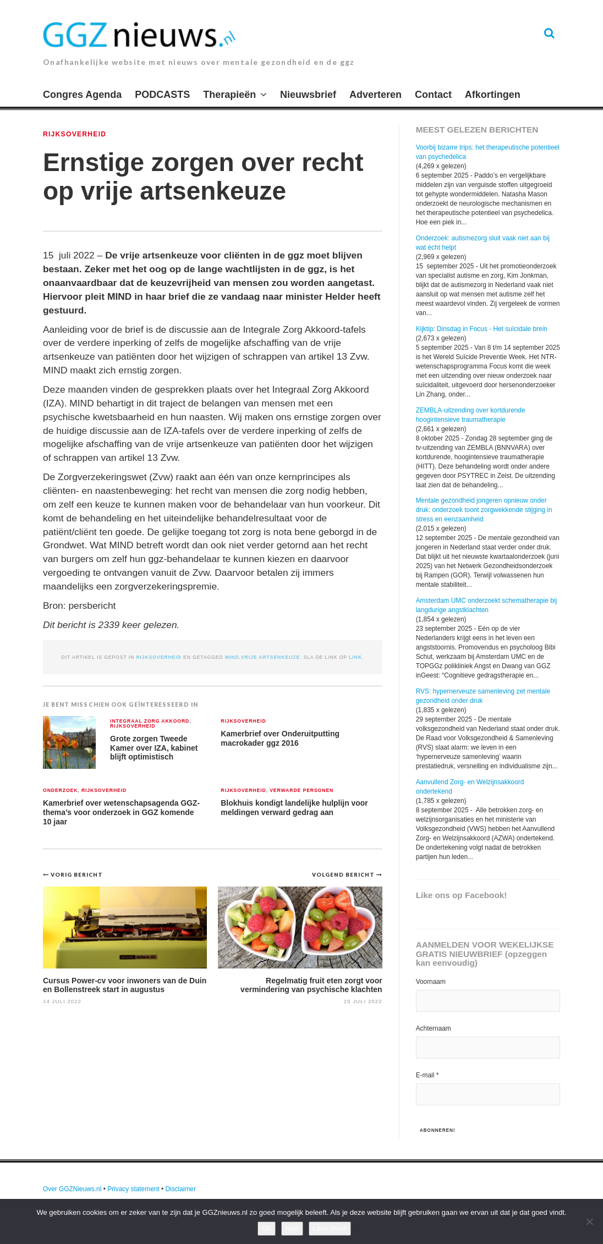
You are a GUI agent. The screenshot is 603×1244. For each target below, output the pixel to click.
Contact (433, 94)
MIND (232, 657)
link (355, 657)
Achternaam (433, 1028)
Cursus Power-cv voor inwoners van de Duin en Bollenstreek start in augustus (124, 984)
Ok (266, 1228)
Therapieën (229, 94)
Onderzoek (60, 790)
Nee (292, 1228)
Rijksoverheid (74, 134)
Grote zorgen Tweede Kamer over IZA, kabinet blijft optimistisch (154, 747)
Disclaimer (180, 1189)
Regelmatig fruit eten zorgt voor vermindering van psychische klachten (311, 984)
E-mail (427, 1075)
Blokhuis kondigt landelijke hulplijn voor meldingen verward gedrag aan (294, 808)
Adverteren (375, 94)
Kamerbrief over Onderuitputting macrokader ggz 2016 (280, 738)
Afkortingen (492, 94)
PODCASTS (162, 94)
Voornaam (431, 982)
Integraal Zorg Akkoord (149, 721)
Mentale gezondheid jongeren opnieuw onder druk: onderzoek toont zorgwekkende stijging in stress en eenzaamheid (484, 510)
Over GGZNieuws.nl (72, 1189)
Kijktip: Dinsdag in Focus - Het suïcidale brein (481, 329)
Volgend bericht (344, 874)
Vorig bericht (77, 874)
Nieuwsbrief (308, 94)
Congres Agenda (82, 94)
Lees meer (330, 1228)
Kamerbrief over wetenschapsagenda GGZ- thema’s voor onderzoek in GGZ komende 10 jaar (121, 812)
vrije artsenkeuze (270, 657)
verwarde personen (301, 790)
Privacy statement (133, 1189)
